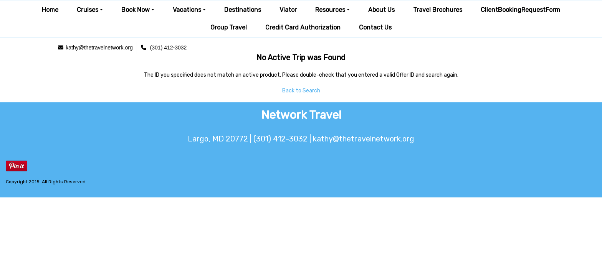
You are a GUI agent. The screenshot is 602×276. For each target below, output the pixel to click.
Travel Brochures (437, 9)
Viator (288, 9)
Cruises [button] (87, 9)
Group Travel (228, 27)
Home (50, 9)
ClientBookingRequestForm (520, 9)
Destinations (242, 9)
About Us (381, 9)
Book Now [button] (135, 9)
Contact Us (375, 27)
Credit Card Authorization (303, 27)
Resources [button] (330, 9)
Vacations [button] (187, 9)
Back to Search (301, 90)
